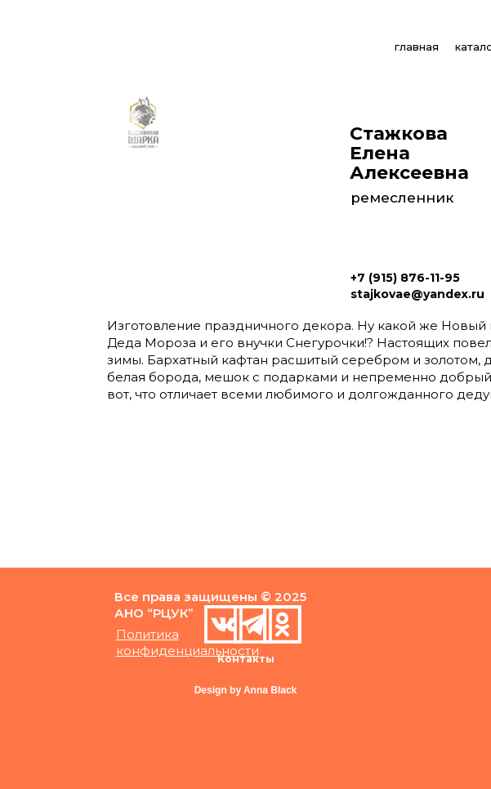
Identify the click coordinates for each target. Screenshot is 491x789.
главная (417, 46)
